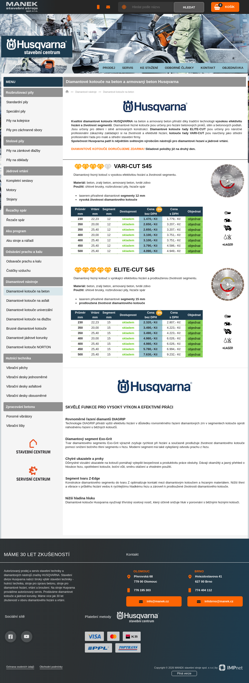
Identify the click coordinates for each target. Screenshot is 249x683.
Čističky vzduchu (18, 270)
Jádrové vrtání (17, 171)
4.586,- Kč (174, 245)
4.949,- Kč (174, 251)
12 (108, 219)
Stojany (11, 199)
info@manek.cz (154, 601)
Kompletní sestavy (19, 180)
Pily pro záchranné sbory (24, 130)
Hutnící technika (18, 358)
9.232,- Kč (174, 354)
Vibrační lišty (15, 426)
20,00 (95, 224)
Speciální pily (16, 111)
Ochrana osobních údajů (20, 666)
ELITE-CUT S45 (134, 269)
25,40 (95, 229)
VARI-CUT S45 (133, 166)
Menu (10, 82)
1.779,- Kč (174, 219)
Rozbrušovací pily (20, 92)
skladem (128, 219)
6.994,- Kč (174, 349)
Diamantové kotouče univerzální (29, 310)
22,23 (95, 219)
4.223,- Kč (174, 327)
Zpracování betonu (20, 407)
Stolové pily (15, 141)
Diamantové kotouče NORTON (28, 347)
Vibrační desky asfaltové (24, 386)
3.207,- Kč (174, 224)
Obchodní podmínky (51, 666)
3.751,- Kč (174, 235)
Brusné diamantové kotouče (26, 328)
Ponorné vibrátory (19, 416)
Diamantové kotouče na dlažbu (28, 319)
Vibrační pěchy (17, 368)
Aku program (16, 231)
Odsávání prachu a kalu (24, 252)
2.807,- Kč (174, 322)
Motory (11, 190)
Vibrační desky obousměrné (26, 396)
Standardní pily (17, 102)
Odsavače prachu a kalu (23, 261)
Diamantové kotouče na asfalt (27, 300)
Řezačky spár (16, 210)
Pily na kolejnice (18, 121)
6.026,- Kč (174, 338)
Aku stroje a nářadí (20, 240)
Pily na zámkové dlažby (23, 151)
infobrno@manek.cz (215, 601)
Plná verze (184, 673)
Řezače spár (15, 220)
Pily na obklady (17, 160)
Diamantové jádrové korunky (26, 338)
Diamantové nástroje (22, 282)
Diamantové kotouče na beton (28, 291)
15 (108, 322)
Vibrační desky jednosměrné (26, 377)
